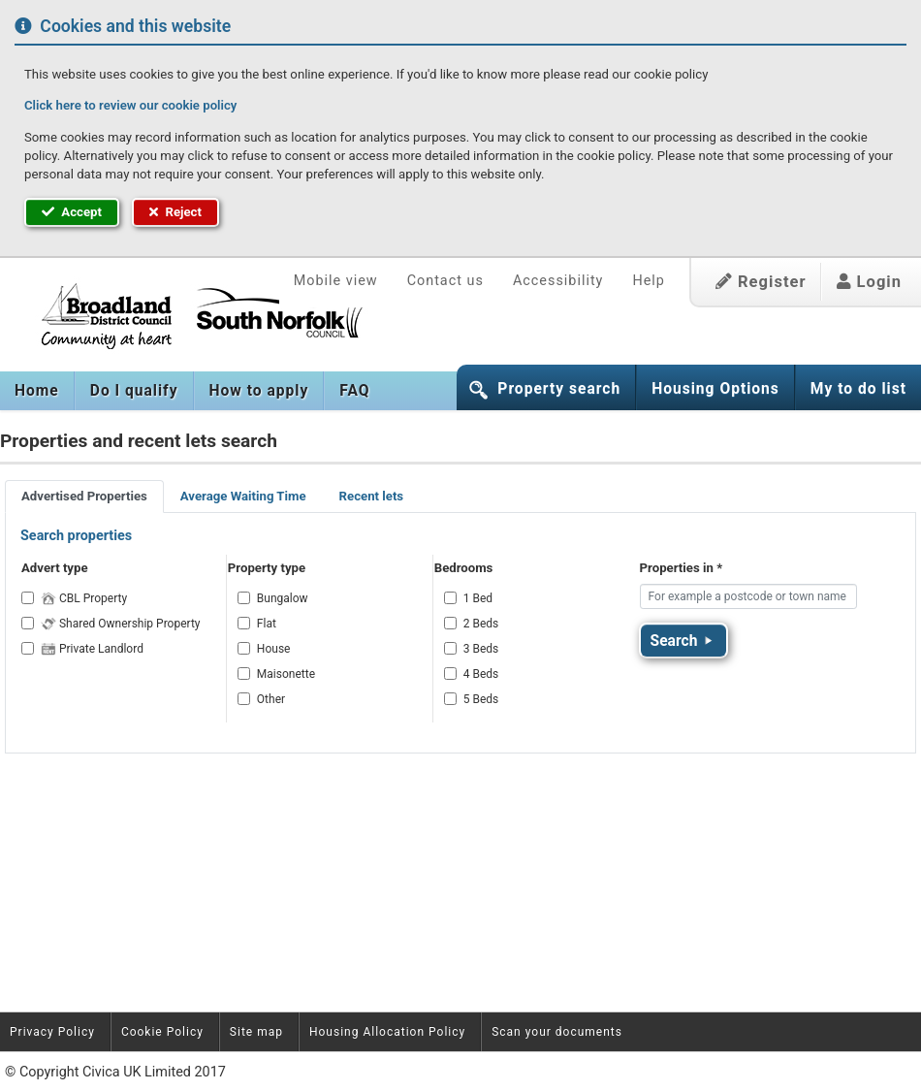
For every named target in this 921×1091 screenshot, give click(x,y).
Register (761, 282)
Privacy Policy (52, 1032)
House (274, 649)
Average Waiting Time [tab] (243, 496)
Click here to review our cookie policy (130, 105)
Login (869, 282)
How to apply (259, 391)
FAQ (354, 391)
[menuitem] (37, 390)
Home (37, 391)
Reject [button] (175, 212)
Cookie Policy (162, 1032)
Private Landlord (92, 649)
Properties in (681, 568)
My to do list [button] (858, 389)
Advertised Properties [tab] (84, 496)
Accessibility (558, 281)
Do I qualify (134, 391)
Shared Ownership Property (121, 623)
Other (271, 699)
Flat (266, 623)
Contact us (445, 281)
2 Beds (481, 623)
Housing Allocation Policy (387, 1032)
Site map (256, 1032)
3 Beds (481, 649)
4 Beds (481, 674)
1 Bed (477, 598)
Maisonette (286, 674)
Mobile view (336, 281)
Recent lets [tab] (371, 496)
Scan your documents (557, 1032)
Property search (558, 389)
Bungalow (282, 598)
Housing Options (715, 389)
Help (648, 281)
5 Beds (481, 699)
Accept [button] (72, 212)
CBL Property (84, 598)
